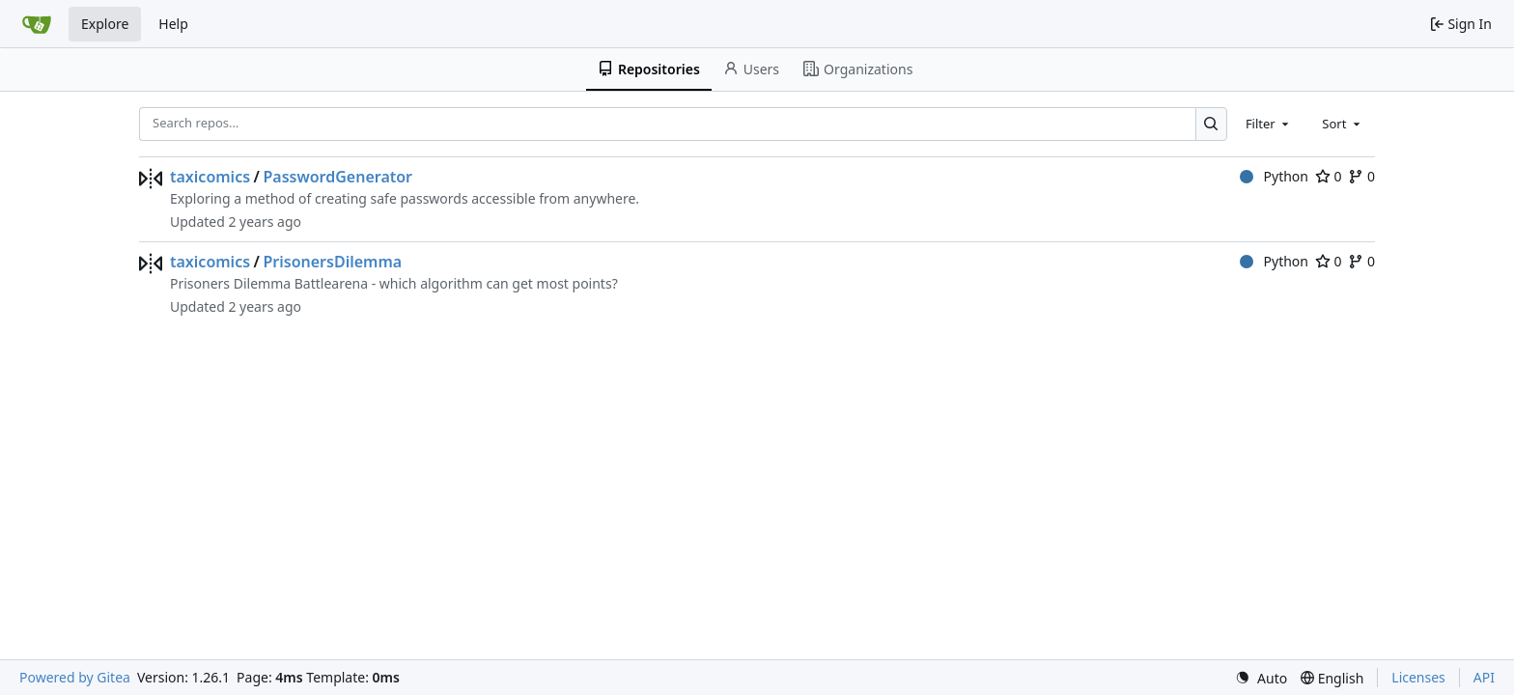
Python (1274, 176)
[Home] (37, 24)
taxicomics (210, 176)
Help (173, 23)
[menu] (1261, 678)
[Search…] (1211, 124)
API (1484, 677)
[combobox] (1269, 123)
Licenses (1418, 677)
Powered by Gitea (74, 677)
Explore (104, 23)
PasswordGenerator (337, 176)
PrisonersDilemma (332, 261)
